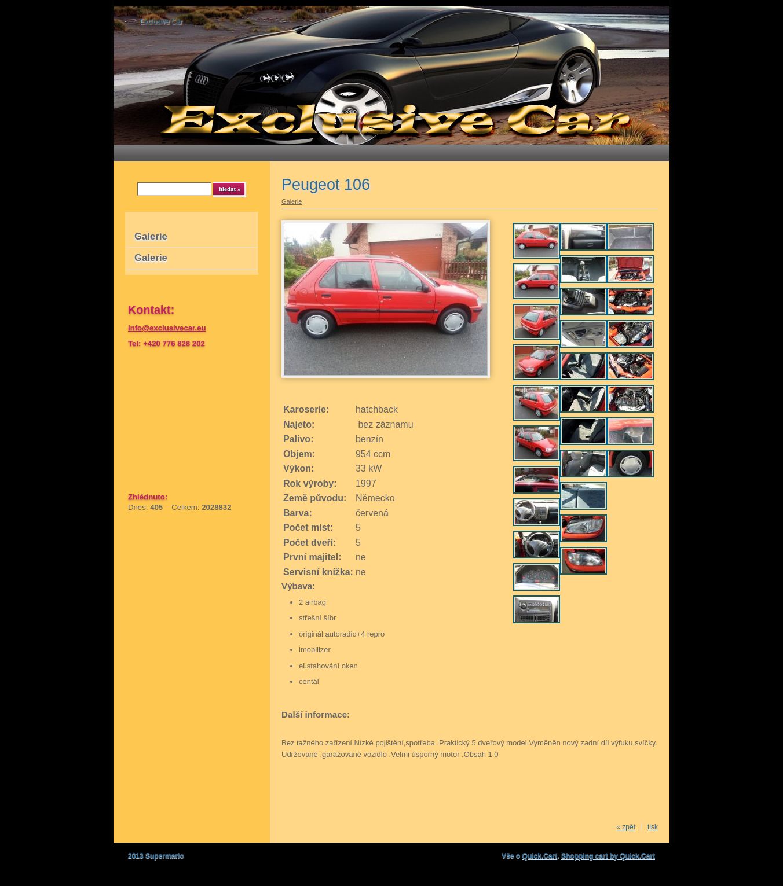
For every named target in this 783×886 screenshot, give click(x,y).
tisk (652, 827)
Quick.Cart (540, 856)
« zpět (625, 827)
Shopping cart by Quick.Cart (608, 856)
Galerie (150, 236)
